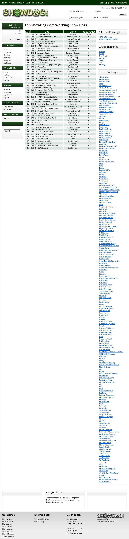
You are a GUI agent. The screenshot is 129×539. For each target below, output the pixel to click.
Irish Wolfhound (104, 287)
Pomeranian (103, 376)
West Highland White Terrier (109, 473)
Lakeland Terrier (104, 311)
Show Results (8, 2)
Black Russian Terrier (106, 148)
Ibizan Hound (103, 276)
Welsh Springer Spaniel (107, 469)
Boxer (73, 136)
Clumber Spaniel (105, 202)
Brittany (102, 168)
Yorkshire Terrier (105, 482)
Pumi (101, 389)
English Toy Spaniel (106, 229)
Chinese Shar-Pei (105, 198)
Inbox (5, 49)
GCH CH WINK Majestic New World (43, 118)
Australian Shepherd (106, 112)
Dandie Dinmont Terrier (107, 213)
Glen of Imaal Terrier (106, 255)
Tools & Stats (38, 2)
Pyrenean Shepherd (106, 391)
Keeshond (102, 296)
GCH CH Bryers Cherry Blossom (42, 44)
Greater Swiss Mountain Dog (109, 267)
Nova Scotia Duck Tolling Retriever (111, 352)
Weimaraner (103, 467)
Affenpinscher (104, 77)
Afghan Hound (104, 79)
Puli (100, 386)
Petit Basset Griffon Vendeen (109, 365)
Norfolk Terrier (104, 343)
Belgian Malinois (105, 133)
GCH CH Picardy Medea (39, 62)
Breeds (6, 119)
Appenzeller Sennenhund (108, 103)
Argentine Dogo (72, 65)
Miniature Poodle (105, 332)
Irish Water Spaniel (105, 285)
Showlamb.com (7, 531)
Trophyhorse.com (8, 536)
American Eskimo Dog (107, 92)
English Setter (104, 224)
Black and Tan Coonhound (108, 146)
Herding (102, 52)
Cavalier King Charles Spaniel (109, 190)
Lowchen (102, 317)
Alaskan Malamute (73, 48)
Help (112, 2)
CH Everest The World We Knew (42, 127)
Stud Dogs (7, 109)
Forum (6, 72)
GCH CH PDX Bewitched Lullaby (42, 81)
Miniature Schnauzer (106, 335)
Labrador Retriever (105, 306)
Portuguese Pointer (106, 380)
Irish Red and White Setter (108, 278)
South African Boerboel (73, 83)
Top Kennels (8, 95)
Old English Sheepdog (107, 354)
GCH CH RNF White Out (39, 139)
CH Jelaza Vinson (37, 123)
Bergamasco (103, 140)
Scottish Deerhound (106, 410)
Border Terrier (104, 155)
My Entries (7, 60)
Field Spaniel (103, 233)
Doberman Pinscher (73, 37)
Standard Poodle (105, 443)
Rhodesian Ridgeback (106, 397)
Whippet (102, 475)
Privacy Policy (39, 522)
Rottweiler (72, 78)
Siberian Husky (73, 44)
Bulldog (101, 174)
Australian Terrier (105, 114)
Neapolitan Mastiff (105, 339)
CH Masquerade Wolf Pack (40, 102)
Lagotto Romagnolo (106, 308)
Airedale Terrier (104, 81)
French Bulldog (104, 239)
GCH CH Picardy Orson (39, 67)
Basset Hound (104, 120)
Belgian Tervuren (105, 138)
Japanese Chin (104, 293)
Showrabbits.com (8, 534)
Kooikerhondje (104, 302)
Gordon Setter (104, 259)
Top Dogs (7, 98)
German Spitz (104, 248)
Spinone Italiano (104, 438)
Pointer (101, 371)
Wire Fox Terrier (104, 477)
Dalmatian (102, 211)
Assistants (7, 58)
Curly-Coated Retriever (107, 207)
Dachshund (103, 209)
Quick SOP (7, 52)
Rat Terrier (103, 393)
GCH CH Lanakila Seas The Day (42, 90)
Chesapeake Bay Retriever (108, 192)
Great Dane (73, 85)
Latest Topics (8, 78)
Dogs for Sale (23, 2)
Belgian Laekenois (105, 131)
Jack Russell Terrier (106, 291)
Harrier (101, 272)
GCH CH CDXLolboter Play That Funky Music (47, 72)
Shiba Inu (102, 419)
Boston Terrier (104, 159)
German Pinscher (105, 242)
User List (7, 80)
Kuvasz (101, 304)
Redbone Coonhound (106, 395)
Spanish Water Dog (106, 436)
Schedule (7, 89)
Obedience (7, 92)
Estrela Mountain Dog (106, 231)
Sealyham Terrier (105, 414)
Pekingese (103, 361)
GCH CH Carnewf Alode (39, 74)
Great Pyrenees (104, 265)
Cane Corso (73, 46)
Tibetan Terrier (104, 458)
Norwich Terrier (104, 350)
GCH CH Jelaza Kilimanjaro (40, 116)
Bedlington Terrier (105, 129)
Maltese (102, 319)
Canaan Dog (103, 181)
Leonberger (103, 313)
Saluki (101, 404)
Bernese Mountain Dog (107, 142)
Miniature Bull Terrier (106, 328)
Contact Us (121, 2)
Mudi (101, 337)
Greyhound (103, 270)
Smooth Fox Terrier (105, 430)
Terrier (101, 60)
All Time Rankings (105, 37)
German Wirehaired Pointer (108, 250)
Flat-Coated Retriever (106, 237)
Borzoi (101, 157)
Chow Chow (103, 200)
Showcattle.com (7, 522)
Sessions (7, 55)
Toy (100, 62)
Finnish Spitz (103, 235)
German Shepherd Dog (107, 244)
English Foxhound (105, 222)
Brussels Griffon (104, 170)
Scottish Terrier (104, 412)
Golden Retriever (105, 257)
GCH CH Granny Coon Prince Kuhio (43, 37)
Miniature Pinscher (105, 330)
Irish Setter (103, 280)
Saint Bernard (73, 41)
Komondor (102, 300)
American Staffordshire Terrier (109, 96)
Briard (101, 166)
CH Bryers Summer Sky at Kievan (42, 113)
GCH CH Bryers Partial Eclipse (41, 69)
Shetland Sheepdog (106, 417)
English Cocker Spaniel (107, 220)
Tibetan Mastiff (104, 454)
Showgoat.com (7, 524)
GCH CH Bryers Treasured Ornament (44, 58)
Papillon (102, 358)
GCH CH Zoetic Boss (38, 76)
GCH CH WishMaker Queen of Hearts (44, 104)
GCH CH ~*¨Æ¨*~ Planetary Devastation (45, 46)
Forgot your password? (101, 17)
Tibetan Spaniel (104, 456)
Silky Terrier (103, 425)
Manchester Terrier (105, 321)
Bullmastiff (102, 177)
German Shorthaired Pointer (109, 246)
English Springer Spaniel (107, 226)
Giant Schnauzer (105, 252)
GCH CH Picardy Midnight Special (43, 41)
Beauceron (103, 127)
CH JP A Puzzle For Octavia (40, 95)
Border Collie (103, 153)
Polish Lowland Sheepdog (108, 373)
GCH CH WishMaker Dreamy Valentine (44, 146)
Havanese (102, 274)
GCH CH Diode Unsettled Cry (41, 141)
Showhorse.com (7, 529)
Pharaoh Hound (104, 367)
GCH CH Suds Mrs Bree (39, 136)
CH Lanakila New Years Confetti (42, 134)
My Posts (7, 75)
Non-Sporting (103, 56)
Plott (100, 369)
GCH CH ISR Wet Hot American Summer (45, 109)
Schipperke (103, 408)
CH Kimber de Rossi (38, 106)
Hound (101, 54)
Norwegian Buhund (105, 345)
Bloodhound (103, 151)
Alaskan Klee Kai (105, 86)
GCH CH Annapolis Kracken (40, 53)
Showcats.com (7, 519)
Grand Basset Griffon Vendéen (109, 261)
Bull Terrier (103, 172)
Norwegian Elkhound (106, 348)
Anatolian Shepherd (73, 39)
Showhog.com (7, 526)
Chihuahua (103, 194)
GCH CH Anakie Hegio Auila (41, 34)
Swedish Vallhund (105, 449)
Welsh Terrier (103, 471)
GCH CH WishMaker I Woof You (42, 51)
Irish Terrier (103, 283)
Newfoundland (73, 74)
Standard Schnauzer (73, 53)
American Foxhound (106, 94)
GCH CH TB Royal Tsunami (40, 83)
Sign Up (103, 2)
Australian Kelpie (105, 110)
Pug (100, 384)
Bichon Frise (103, 144)
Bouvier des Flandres (106, 161)
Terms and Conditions (41, 519)
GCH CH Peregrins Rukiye (40, 111)
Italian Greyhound (105, 289)
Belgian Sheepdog (105, 136)
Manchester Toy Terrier (107, 324)
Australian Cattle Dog (106, 107)
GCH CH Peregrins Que (39, 39)
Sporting (102, 58)
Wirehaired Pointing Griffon (108, 479)
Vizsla (101, 464)
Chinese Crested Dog (106, 196)
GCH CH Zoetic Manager (39, 125)
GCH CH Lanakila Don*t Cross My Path (44, 99)
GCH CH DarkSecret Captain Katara (43, 85)
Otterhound (103, 356)
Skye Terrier (103, 427)
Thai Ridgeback (104, 451)
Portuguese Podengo (106, 378)
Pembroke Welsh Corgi (107, 363)
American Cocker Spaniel (108, 90)
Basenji (101, 118)
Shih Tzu (102, 421)
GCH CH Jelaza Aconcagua (40, 48)
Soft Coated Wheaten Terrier (109, 432)
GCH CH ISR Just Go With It (41, 143)
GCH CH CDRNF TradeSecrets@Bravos (45, 78)
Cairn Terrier (103, 179)
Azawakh (102, 116)
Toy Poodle (103, 462)
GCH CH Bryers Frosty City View (42, 55)
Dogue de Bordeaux (106, 218)
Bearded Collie (104, 125)
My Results (7, 63)
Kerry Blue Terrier (105, 298)
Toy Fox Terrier (104, 460)
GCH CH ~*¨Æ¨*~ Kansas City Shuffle (44, 97)
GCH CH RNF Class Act (39, 148)
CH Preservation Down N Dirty (41, 88)
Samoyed (73, 34)
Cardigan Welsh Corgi (106, 185)
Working (102, 65)
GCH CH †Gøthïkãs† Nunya (41, 129)
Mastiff (101, 326)
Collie (101, 205)
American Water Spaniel (107, 99)
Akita (101, 84)
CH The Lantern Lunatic (39, 92)
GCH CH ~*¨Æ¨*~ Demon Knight (42, 132)
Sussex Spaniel (104, 447)
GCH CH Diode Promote (39, 120)
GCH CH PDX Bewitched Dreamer (43, 60)
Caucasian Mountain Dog (73, 106)
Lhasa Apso (103, 315)
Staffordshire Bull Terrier (107, 441)
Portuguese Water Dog (73, 90)
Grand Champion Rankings (108, 39)
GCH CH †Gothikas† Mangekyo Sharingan (45, 65)
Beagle (101, 123)
